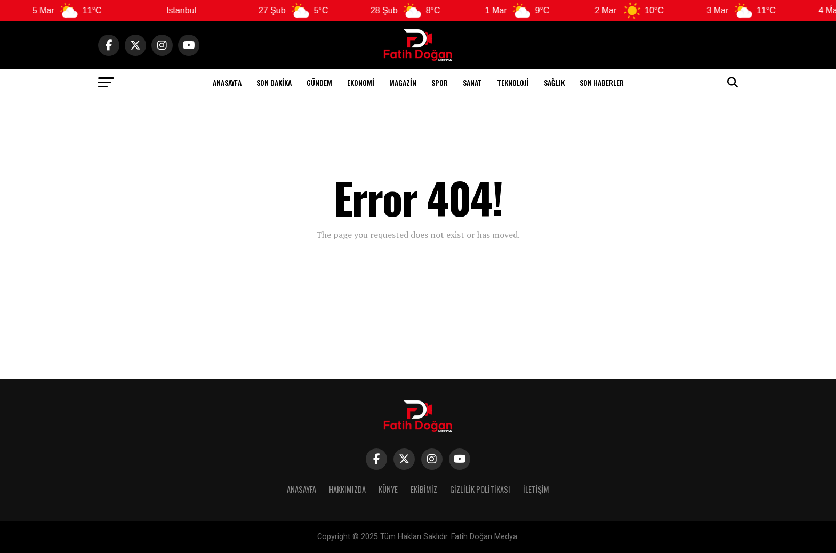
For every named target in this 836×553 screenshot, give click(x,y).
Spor (439, 82)
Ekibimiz (424, 489)
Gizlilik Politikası (480, 489)
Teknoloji (513, 82)
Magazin (402, 82)
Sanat (472, 82)
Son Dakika (274, 82)
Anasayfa (227, 82)
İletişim (536, 489)
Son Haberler (602, 82)
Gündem (319, 82)
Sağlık (554, 82)
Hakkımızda (347, 489)
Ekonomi (360, 82)
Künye (388, 489)
